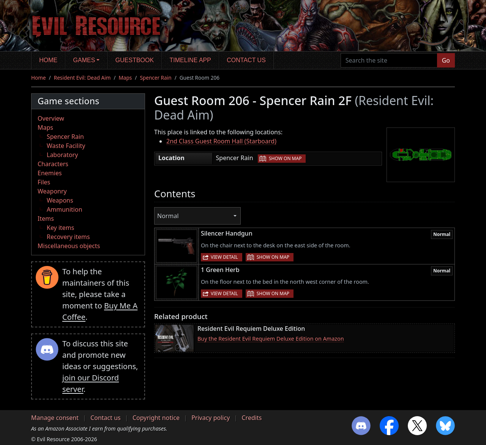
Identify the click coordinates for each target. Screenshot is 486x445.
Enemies (50, 173)
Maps (125, 77)
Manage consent (55, 418)
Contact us (246, 60)
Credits (251, 418)
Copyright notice (156, 418)
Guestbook (134, 60)
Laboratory (62, 155)
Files (44, 182)
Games (84, 60)
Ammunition (64, 209)
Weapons (60, 200)
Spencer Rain (155, 77)
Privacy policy (210, 418)
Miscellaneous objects (69, 246)
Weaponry (52, 191)
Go (446, 60)
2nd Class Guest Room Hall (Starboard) (221, 141)
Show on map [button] (285, 158)
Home (48, 60)
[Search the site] (389, 60)
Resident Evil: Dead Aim (82, 77)
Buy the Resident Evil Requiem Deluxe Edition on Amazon (270, 338)
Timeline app (190, 60)
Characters (53, 164)
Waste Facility (66, 146)
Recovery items (68, 237)
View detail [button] (224, 257)
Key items (60, 227)
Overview (51, 118)
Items (46, 218)
